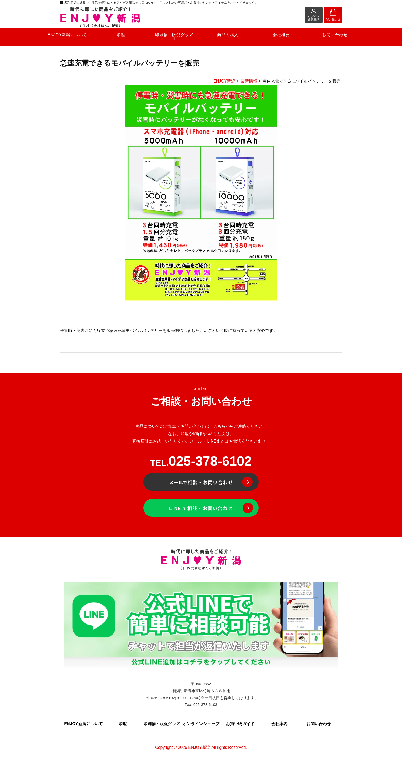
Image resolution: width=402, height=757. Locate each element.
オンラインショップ (201, 724)
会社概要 (271, 36)
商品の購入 (224, 38)
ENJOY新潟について (84, 36)
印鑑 (130, 38)
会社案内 (279, 724)
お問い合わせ (318, 36)
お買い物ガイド (240, 724)
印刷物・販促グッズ (177, 38)
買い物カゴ (334, 14)
